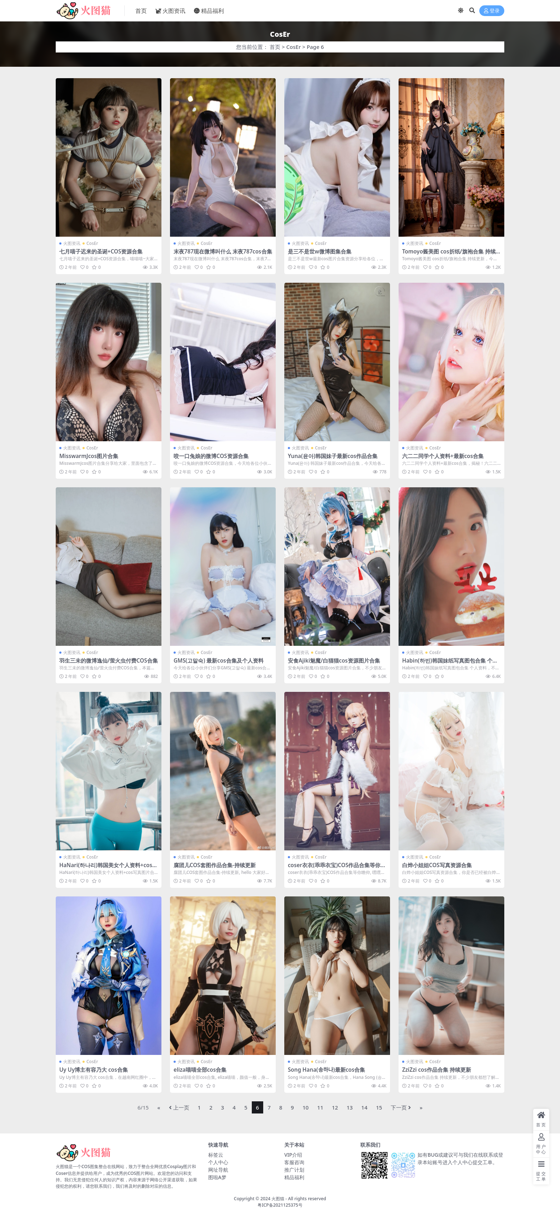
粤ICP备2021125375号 (280, 1205)
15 (379, 1107)
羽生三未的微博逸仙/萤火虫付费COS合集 (108, 660)
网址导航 (218, 1169)
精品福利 (294, 1177)
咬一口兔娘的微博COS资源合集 (211, 455)
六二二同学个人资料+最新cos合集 (443, 455)
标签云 (215, 1154)
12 (335, 1107)
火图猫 (277, 1199)
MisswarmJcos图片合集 (88, 455)
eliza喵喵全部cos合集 (200, 1069)
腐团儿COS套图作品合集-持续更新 (215, 865)
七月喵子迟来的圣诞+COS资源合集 (100, 251)
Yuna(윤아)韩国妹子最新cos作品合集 (333, 455)
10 (305, 1107)
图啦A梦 (217, 1177)
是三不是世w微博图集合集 (319, 251)
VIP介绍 (293, 1154)
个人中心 (218, 1162)
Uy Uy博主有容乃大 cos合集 (93, 1069)
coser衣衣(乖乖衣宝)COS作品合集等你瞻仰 (337, 868)
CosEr (293, 46)
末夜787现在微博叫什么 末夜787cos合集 (223, 251)
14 (364, 1107)
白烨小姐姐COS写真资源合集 (437, 865)
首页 (275, 46)
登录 (492, 11)
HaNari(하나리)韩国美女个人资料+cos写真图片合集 (108, 868)
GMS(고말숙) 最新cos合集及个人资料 (219, 660)
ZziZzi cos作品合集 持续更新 (436, 1069)
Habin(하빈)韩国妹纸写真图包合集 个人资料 (450, 663)
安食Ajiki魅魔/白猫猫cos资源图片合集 (334, 660)
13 (349, 1107)
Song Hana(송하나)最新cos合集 (326, 1069)
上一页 (179, 1107)
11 (320, 1107)
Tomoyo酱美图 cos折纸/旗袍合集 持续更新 (449, 254)
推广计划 (294, 1169)
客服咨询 (294, 1162)
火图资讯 (71, 243)
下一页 (401, 1107)
